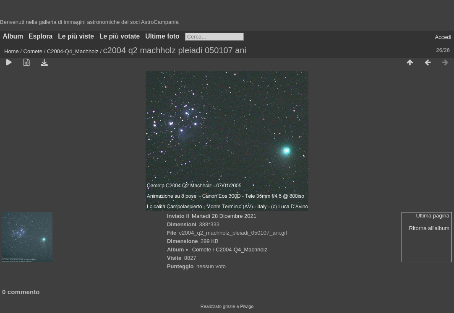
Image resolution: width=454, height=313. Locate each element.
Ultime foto (162, 36)
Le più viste (76, 36)
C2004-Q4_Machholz (73, 51)
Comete (33, 51)
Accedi (443, 37)
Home (11, 51)
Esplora (40, 36)
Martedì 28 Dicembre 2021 (224, 216)
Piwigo (246, 306)
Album (13, 36)
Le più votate (119, 36)
